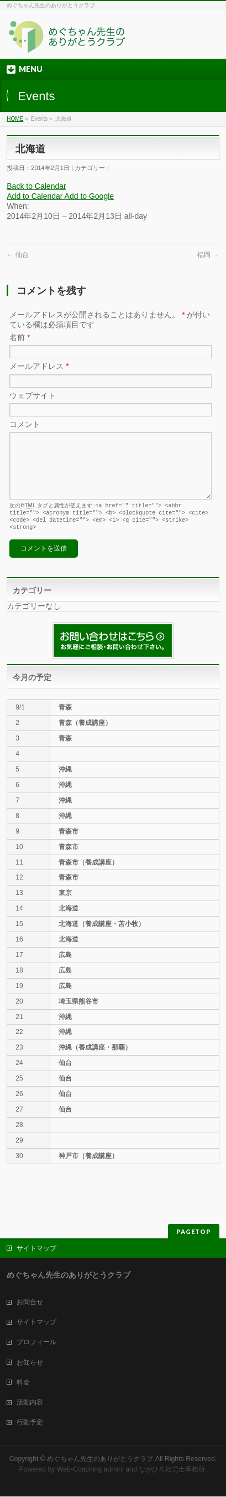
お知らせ (30, 1363)
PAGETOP (193, 1232)
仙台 (17, 255)
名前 (19, 337)
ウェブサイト (32, 395)
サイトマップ (36, 1249)
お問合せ (30, 1302)
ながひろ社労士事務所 (172, 1470)
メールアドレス (39, 366)
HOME (15, 119)
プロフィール (36, 1342)
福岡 (208, 255)
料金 (23, 1383)
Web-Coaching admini (90, 1470)
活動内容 (30, 1403)
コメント (24, 424)
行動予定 (30, 1423)
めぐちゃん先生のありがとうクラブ (100, 1459)
